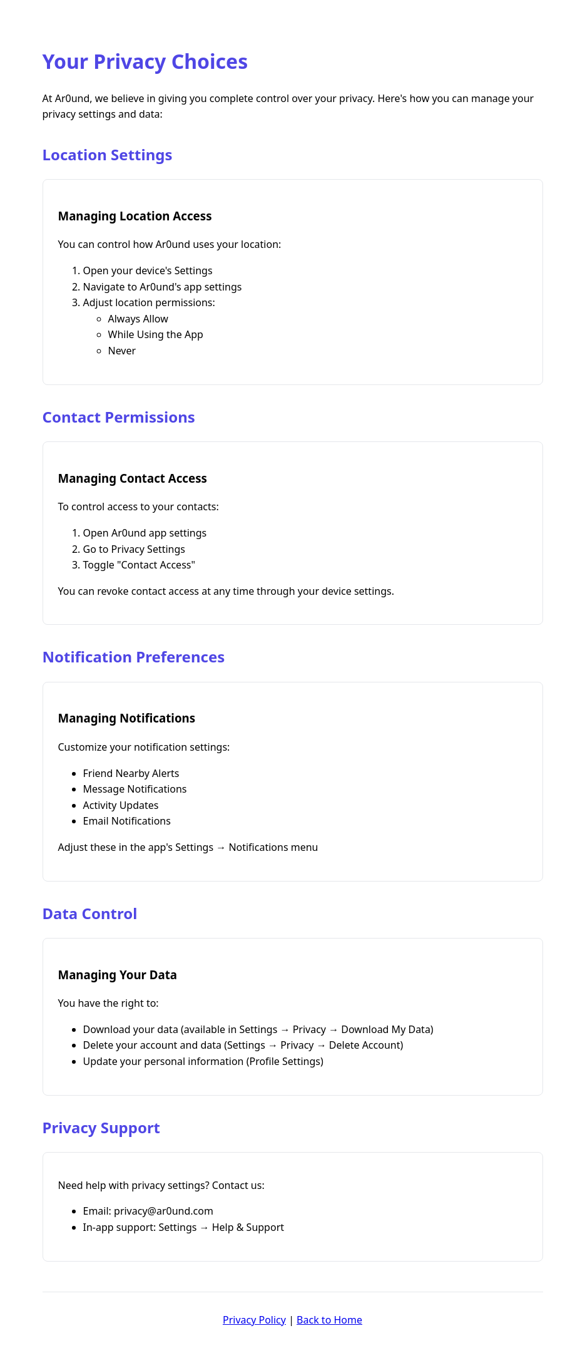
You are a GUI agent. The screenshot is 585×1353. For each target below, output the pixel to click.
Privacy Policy (254, 1320)
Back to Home (329, 1320)
